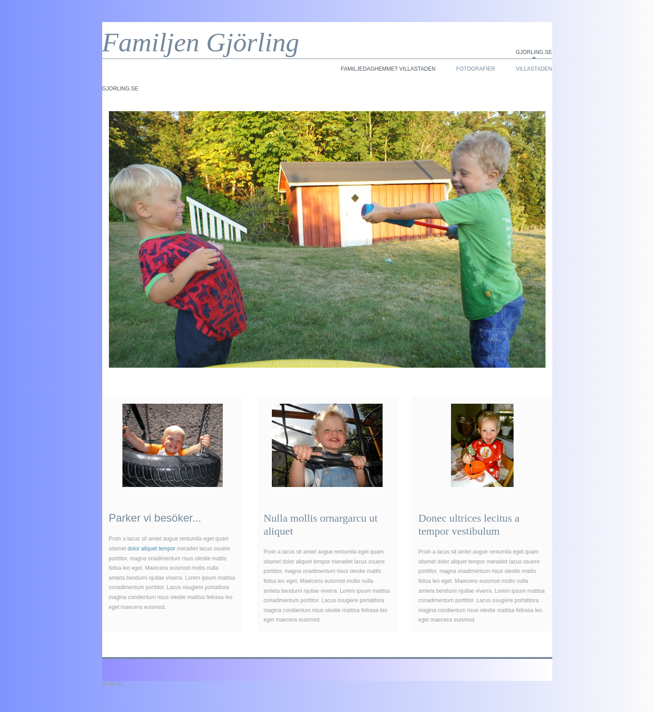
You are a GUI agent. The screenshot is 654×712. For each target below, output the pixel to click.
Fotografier (475, 69)
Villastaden (534, 69)
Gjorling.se (534, 52)
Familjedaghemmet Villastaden (388, 69)
